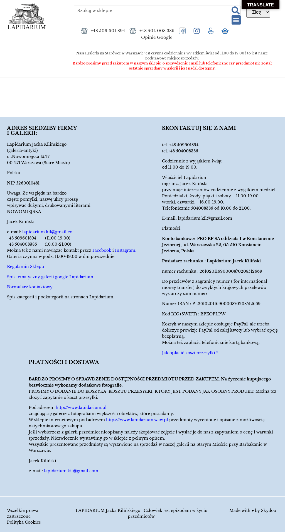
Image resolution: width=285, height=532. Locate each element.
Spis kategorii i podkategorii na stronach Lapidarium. (60, 296)
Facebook (101, 250)
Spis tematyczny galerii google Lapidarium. (50, 276)
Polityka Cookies (24, 522)
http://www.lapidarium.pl (81, 407)
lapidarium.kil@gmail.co (47, 231)
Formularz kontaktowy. (30, 286)
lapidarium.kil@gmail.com (205, 218)
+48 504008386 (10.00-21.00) (39, 244)
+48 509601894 (183, 144)
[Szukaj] (235, 10)
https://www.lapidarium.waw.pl (137, 419)
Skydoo (268, 510)
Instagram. (125, 250)
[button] (236, 20)
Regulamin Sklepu (25, 266)
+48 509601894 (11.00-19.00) (38, 238)
